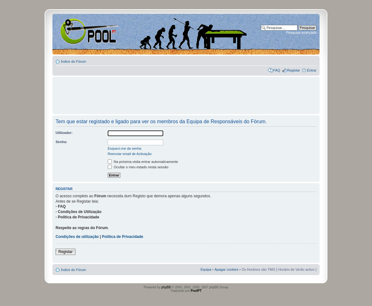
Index (73, 31)
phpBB (166, 287)
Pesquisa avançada (301, 32)
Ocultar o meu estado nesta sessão (138, 167)
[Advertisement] (186, 92)
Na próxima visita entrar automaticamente (143, 162)
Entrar (311, 70)
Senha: (61, 142)
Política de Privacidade (122, 236)
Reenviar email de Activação (130, 154)
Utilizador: (64, 133)
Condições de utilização (77, 236)
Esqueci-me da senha (124, 148)
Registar (293, 70)
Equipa (206, 269)
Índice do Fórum (73, 61)
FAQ (276, 70)
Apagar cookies (226, 269)
